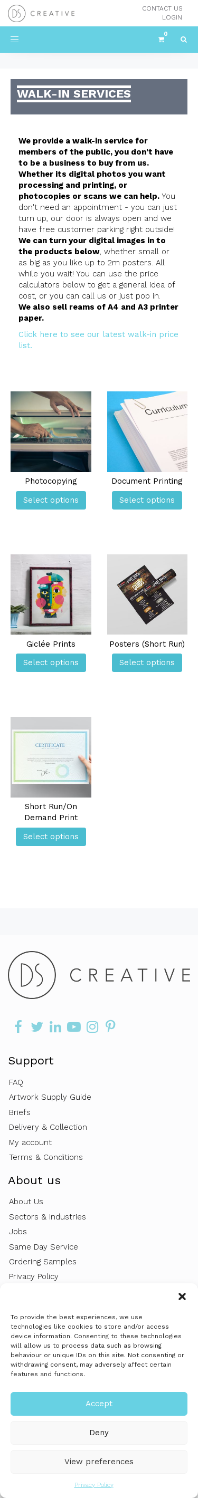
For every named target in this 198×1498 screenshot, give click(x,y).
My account (30, 1142)
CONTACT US (162, 8)
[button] (182, 1296)
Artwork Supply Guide (50, 1097)
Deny (99, 1432)
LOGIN (172, 17)
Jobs (18, 1231)
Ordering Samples (43, 1261)
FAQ (16, 1082)
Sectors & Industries (47, 1217)
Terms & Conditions (46, 1157)
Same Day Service (43, 1247)
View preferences (99, 1461)
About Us (26, 1201)
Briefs (20, 1112)
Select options (51, 500)
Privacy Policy (94, 1485)
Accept (99, 1403)
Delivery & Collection (48, 1127)
